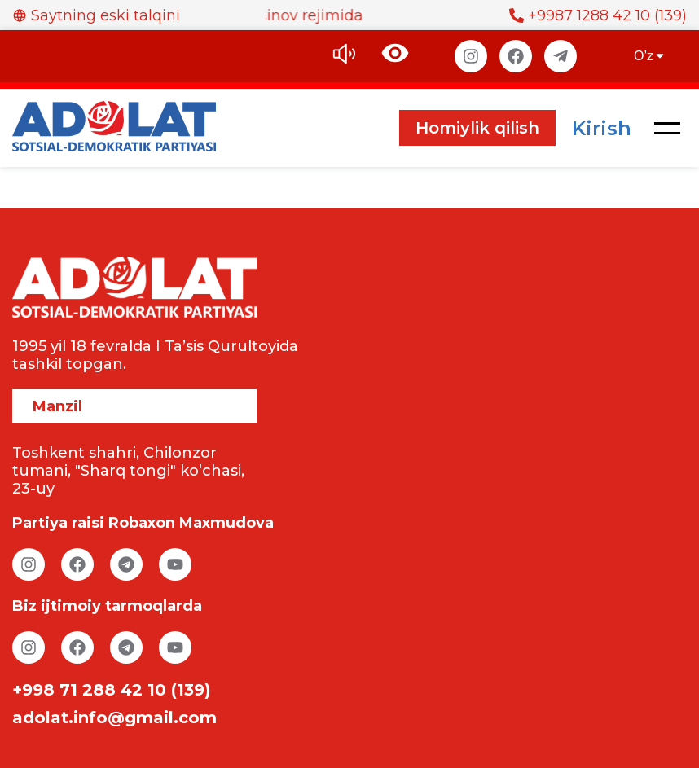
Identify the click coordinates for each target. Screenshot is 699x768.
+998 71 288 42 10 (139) (111, 690)
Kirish (601, 128)
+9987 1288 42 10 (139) (598, 15)
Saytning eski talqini (96, 15)
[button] (667, 127)
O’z (650, 56)
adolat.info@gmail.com (114, 717)
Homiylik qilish (477, 128)
